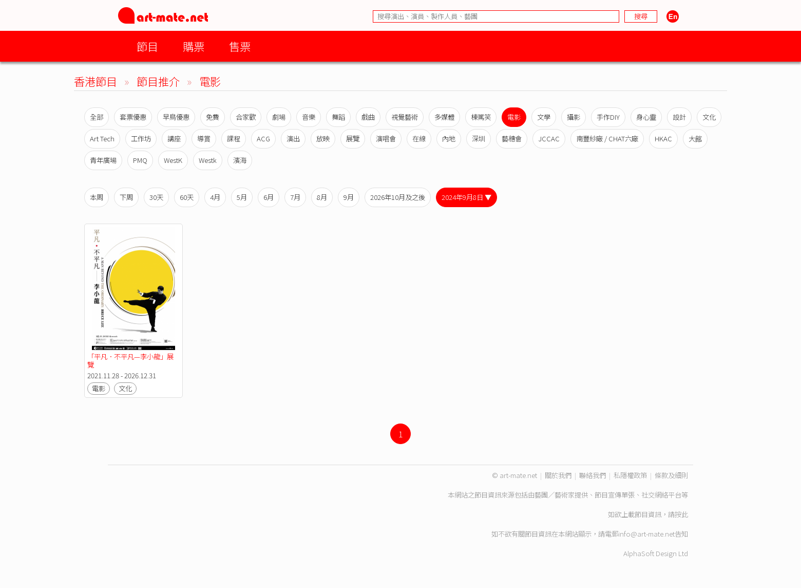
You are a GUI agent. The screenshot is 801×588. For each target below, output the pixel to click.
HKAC (663, 138)
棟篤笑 (481, 117)
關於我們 (558, 475)
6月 (268, 197)
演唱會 (386, 138)
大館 (695, 138)
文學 (543, 117)
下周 (126, 197)
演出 (293, 138)
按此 (681, 514)
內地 (448, 138)
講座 (174, 138)
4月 (215, 197)
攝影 (573, 117)
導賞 (204, 138)
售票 (240, 46)
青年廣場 (103, 160)
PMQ (140, 160)
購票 (193, 46)
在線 (419, 138)
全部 (96, 117)
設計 (679, 117)
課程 (233, 138)
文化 (709, 117)
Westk (208, 160)
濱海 (239, 160)
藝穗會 (512, 138)
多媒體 (444, 117)
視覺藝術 (404, 117)
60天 (187, 197)
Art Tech (102, 138)
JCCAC (549, 138)
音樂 (308, 117)
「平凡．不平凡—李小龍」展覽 (130, 361)
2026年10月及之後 (397, 197)
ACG (263, 138)
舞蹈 (338, 117)
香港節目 (95, 81)
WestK (173, 160)
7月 (295, 197)
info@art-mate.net (646, 534)
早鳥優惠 (176, 117)
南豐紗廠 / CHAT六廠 (607, 138)
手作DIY (608, 117)
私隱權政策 (630, 475)
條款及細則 (671, 475)
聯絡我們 (592, 475)
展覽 (352, 138)
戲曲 (368, 117)
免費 (212, 117)
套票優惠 (133, 117)
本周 (96, 197)
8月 (322, 197)
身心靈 (646, 117)
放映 (323, 138)
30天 (156, 197)
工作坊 (141, 138)
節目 (147, 46)
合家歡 (246, 117)
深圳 (478, 138)
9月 (349, 197)
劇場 (278, 117)
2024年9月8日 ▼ (466, 197)
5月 (242, 197)
